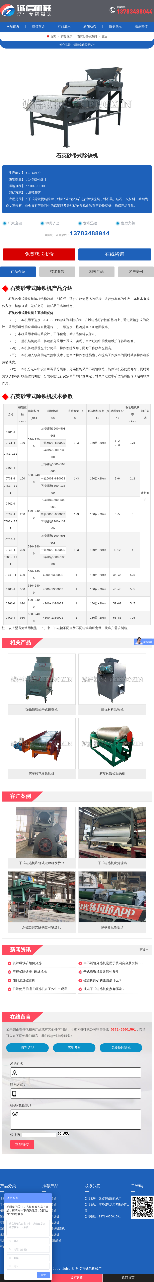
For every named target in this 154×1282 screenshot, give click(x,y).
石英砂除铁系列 (87, 36)
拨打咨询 (76, 1278)
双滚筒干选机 (50, 1216)
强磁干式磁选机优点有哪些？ (104, 989)
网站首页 (12, 26)
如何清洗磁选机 (24, 980)
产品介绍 (18, 272)
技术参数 (57, 272)
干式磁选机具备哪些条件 (101, 972)
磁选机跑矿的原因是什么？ (102, 980)
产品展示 (64, 26)
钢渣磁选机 (49, 1198)
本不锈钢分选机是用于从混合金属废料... (113, 963)
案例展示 (115, 26)
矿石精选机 (49, 1210)
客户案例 (136, 272)
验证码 (15, 1135)
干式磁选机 (49, 1204)
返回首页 (128, 1278)
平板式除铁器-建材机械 (30, 972)
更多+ (144, 950)
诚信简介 (38, 26)
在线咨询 (114, 254)
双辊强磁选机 (50, 1234)
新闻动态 (89, 26)
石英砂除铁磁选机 (53, 1228)
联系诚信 (141, 26)
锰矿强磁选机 (50, 1222)
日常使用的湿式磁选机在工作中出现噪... (43, 989)
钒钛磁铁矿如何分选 (27, 963)
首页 (53, 36)
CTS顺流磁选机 (51, 1240)
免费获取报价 (39, 254)
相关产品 (96, 272)
